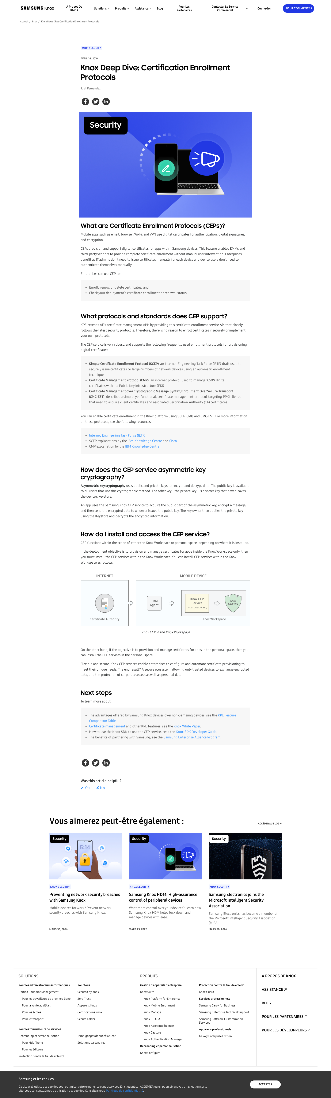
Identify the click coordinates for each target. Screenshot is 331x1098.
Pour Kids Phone (32, 1043)
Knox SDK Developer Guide (196, 732)
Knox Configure (150, 1053)
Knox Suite (147, 992)
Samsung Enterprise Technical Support (224, 1012)
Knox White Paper (187, 726)
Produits (149, 976)
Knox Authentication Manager (163, 1039)
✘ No (100, 788)
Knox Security (91, 48)
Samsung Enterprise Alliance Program (192, 737)
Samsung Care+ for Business (217, 1005)
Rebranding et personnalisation (39, 1036)
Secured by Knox (88, 992)
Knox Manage (152, 1012)
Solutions (28, 976)
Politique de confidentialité (124, 1091)
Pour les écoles (31, 1012)
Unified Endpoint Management (38, 992)
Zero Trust (84, 999)
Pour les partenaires (184, 8)
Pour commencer (298, 8)
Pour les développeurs (284, 1030)
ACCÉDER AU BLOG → (270, 823)
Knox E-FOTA (152, 1019)
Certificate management (107, 726)
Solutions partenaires (91, 1043)
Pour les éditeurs (32, 1049)
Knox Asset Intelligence (159, 1026)
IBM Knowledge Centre (145, 441)
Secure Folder (86, 1019)
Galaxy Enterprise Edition (215, 1036)
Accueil (24, 21)
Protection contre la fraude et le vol (41, 1056)
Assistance (272, 989)
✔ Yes (85, 788)
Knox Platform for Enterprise (162, 999)
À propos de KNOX (74, 8)
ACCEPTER (265, 1084)
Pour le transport (32, 1019)
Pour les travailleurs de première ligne (46, 999)
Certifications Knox (89, 1012)
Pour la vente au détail (36, 1005)
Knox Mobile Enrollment (159, 1005)
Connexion (264, 8)
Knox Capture (152, 1032)
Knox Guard (206, 992)
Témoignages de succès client (96, 1036)
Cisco (173, 441)
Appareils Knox (87, 1005)
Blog (160, 8)
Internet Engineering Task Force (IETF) (117, 435)
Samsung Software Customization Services (221, 1020)
